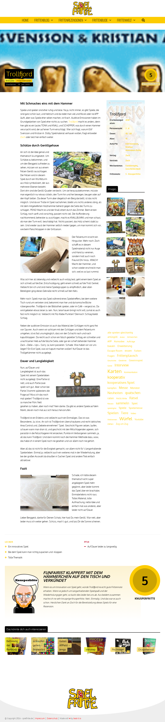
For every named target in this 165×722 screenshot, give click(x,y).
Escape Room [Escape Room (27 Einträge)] (114, 350)
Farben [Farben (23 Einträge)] (137, 350)
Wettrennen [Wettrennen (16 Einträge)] (112, 419)
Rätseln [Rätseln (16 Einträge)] (110, 404)
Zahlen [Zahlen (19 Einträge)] (110, 424)
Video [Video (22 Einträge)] (133, 413)
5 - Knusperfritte (133, 174)
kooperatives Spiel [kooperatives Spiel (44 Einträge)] (121, 383)
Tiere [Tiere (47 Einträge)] (124, 413)
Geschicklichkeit (133, 169)
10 (126, 138)
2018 (128, 120)
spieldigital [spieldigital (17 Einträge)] (111, 408)
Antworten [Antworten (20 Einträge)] (132, 337)
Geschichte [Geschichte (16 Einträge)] (111, 360)
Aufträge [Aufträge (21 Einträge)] (131, 341)
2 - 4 (127, 128)
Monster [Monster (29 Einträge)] (135, 388)
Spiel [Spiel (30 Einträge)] (134, 403)
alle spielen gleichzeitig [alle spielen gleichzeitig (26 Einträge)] (120, 332)
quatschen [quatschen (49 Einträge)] (132, 393)
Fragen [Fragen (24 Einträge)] (111, 355)
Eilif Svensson (132, 144)
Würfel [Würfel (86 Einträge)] (125, 418)
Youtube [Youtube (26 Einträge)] (139, 419)
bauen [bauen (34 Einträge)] (111, 346)
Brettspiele (10, 81)
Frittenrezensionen (73, 20)
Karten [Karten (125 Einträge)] (114, 371)
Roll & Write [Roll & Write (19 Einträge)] (121, 398)
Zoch (22, 137)
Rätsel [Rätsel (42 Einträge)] (133, 398)
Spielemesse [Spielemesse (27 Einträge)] (135, 407)
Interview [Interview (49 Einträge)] (122, 365)
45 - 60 (129, 133)
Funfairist (11, 84)
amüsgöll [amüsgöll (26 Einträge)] (112, 336)
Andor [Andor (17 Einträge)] (122, 337)
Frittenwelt (126, 20)
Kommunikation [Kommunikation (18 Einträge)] (130, 372)
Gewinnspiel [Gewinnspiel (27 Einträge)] (136, 360)
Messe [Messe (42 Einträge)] (123, 388)
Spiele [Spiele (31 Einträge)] (122, 407)
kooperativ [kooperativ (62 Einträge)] (116, 377)
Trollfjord (73, 121)
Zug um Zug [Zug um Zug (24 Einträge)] (122, 423)
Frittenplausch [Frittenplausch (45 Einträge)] (127, 356)
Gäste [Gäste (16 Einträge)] (109, 366)
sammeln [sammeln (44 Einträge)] (122, 403)
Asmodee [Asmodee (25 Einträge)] (119, 341)
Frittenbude (101, 20)
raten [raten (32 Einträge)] (110, 398)
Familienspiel (132, 165)
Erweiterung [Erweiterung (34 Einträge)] (124, 346)
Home (25, 20)
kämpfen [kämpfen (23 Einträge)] (111, 388)
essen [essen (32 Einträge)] (128, 350)
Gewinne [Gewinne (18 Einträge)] (122, 360)
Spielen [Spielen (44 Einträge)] (113, 413)
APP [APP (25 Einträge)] (109, 341)
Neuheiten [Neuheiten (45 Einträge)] (115, 393)
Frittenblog (43, 20)
